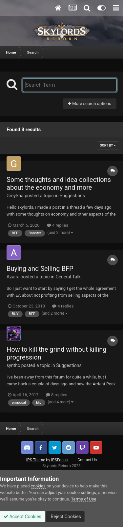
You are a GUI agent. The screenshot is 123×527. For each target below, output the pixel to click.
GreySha (15, 195)
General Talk (68, 276)
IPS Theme (35, 460)
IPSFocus (59, 460)
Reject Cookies (65, 516)
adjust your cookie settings (70, 492)
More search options (89, 103)
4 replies (57, 225)
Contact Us (87, 460)
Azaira (13, 276)
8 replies (56, 394)
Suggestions (72, 195)
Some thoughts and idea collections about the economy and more (59, 183)
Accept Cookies (22, 516)
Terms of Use (83, 499)
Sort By (108, 145)
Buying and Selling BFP (40, 268)
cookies (38, 485)
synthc (13, 365)
